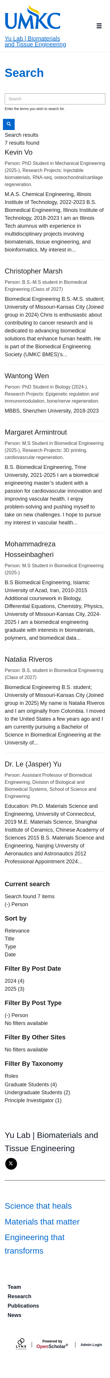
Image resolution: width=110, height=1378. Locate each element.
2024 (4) (14, 981)
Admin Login (91, 1345)
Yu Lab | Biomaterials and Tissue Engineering (35, 41)
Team (14, 1287)
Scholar (52, 1344)
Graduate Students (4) (31, 1084)
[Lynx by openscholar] (26, 1344)
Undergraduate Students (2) (37, 1092)
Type (10, 947)
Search (11, 124)
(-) (7, 904)
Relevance (17, 931)
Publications (23, 1306)
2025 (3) (14, 989)
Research (19, 1296)
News (14, 1315)
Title (9, 939)
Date (10, 954)
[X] (11, 1164)
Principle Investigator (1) (33, 1100)
